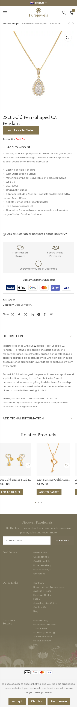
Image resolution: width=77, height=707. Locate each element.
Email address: (27, 540)
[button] (35, 502)
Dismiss (36, 701)
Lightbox (68, 37)
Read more (59, 701)
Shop (15, 23)
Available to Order (21, 130)
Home (6, 23)
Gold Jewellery (23, 304)
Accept (17, 701)
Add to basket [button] (29, 492)
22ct (36, 345)
